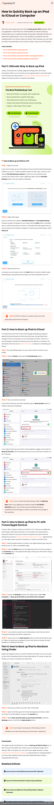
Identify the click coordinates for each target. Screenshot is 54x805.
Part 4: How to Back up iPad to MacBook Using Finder (20, 59)
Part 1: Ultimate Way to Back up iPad (15, 50)
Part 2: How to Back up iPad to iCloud (15, 53)
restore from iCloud (26, 344)
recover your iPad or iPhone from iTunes (29, 537)
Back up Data (39, 22)
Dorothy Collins (10, 22)
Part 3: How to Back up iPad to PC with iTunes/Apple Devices (23, 56)
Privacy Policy (43, 803)
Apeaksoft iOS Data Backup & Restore (35, 76)
